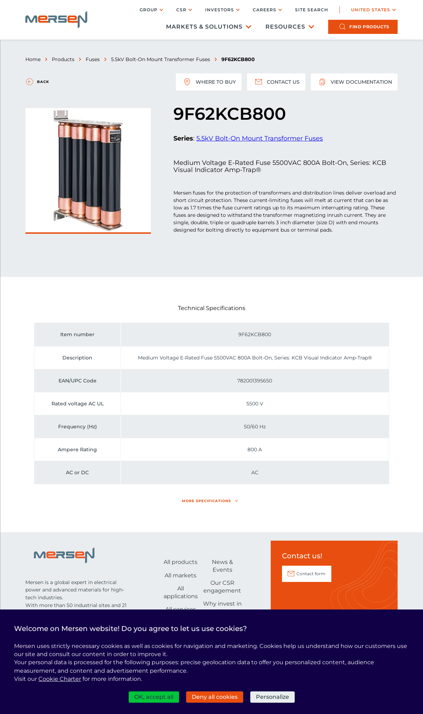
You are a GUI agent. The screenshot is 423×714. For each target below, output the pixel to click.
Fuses (93, 59)
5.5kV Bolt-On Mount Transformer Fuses (160, 59)
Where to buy (209, 82)
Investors (219, 9)
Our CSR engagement (222, 586)
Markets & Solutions (204, 26)
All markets (180, 575)
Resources (285, 26)
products (369, 26)
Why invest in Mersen (222, 607)
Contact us (276, 82)
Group (149, 9)
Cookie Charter (59, 679)
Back (43, 81)
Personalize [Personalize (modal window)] (272, 697)
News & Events (222, 566)
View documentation (354, 82)
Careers (264, 9)
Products (63, 59)
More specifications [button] (206, 501)
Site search (311, 9)
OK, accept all (153, 697)
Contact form (310, 573)
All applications (181, 592)
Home (33, 59)
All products (180, 562)
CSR (181, 9)
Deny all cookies (215, 697)
